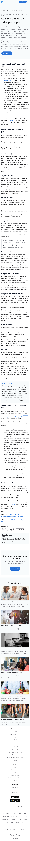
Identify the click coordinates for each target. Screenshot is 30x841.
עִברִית (25, 826)
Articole (3, 9)
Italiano (19, 813)
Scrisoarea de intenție (15, 734)
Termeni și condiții (15, 775)
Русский (12, 826)
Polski (17, 816)
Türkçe (12, 823)
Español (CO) (6, 813)
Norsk (12, 816)
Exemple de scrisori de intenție (15, 757)
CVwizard (16, 838)
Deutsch (23, 807)
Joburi (15, 737)
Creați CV (15, 732)
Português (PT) (6, 819)
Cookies (15, 780)
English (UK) (15, 810)
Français (13, 813)
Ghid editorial (15, 755)
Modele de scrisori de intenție (15, 752)
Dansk (17, 807)
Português (24, 816)
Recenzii (15, 790)
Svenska (26, 819)
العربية (6, 829)
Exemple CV (15, 749)
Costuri (15, 772)
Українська (19, 826)
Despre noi (15, 787)
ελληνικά (24, 823)
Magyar (25, 813)
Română (14, 819)
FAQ (15, 767)
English (8, 810)
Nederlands (6, 816)
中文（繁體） (22, 829)
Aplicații (15, 740)
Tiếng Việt (6, 823)
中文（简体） (13, 829)
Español (22, 810)
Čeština (18, 823)
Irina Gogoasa (8, 14)
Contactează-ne (15, 770)
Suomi (19, 819)
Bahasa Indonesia (9, 807)
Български (5, 826)
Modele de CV (15, 747)
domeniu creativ (8, 80)
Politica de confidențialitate (15, 778)
